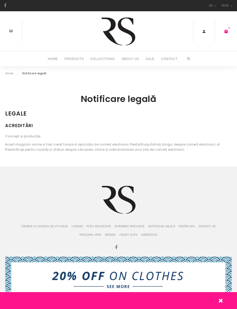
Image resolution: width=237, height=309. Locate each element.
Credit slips (129, 235)
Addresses (149, 235)
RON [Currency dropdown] (227, 5)
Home (53, 59)
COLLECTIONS (102, 59)
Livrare (77, 226)
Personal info (90, 235)
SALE (150, 59)
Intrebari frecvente (130, 226)
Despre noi (187, 226)
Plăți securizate (98, 226)
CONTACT (169, 59)
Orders (110, 235)
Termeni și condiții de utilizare (44, 226)
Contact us (207, 226)
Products (74, 59)
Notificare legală (161, 226)
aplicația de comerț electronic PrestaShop (113, 144)
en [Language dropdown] (213, 5)
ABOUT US (130, 59)
